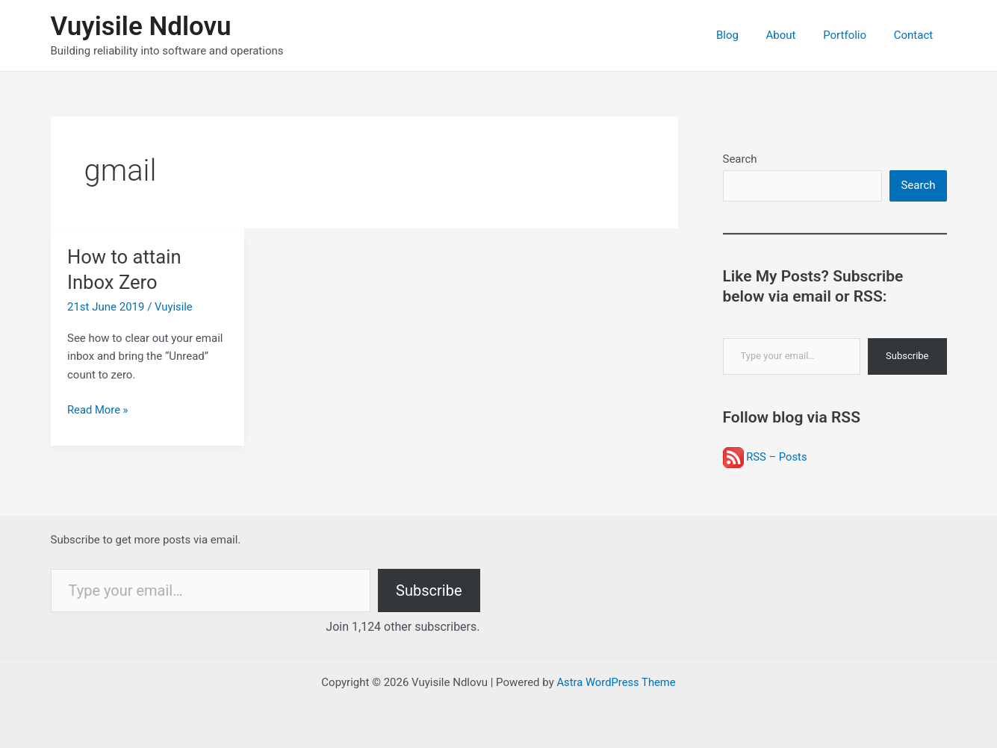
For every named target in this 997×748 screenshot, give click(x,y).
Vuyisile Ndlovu (141, 26)
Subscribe (907, 356)
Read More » (98, 410)
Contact (915, 35)
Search (740, 159)
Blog (744, 35)
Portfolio (852, 35)
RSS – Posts (765, 457)
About (793, 35)
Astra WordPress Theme (616, 682)
